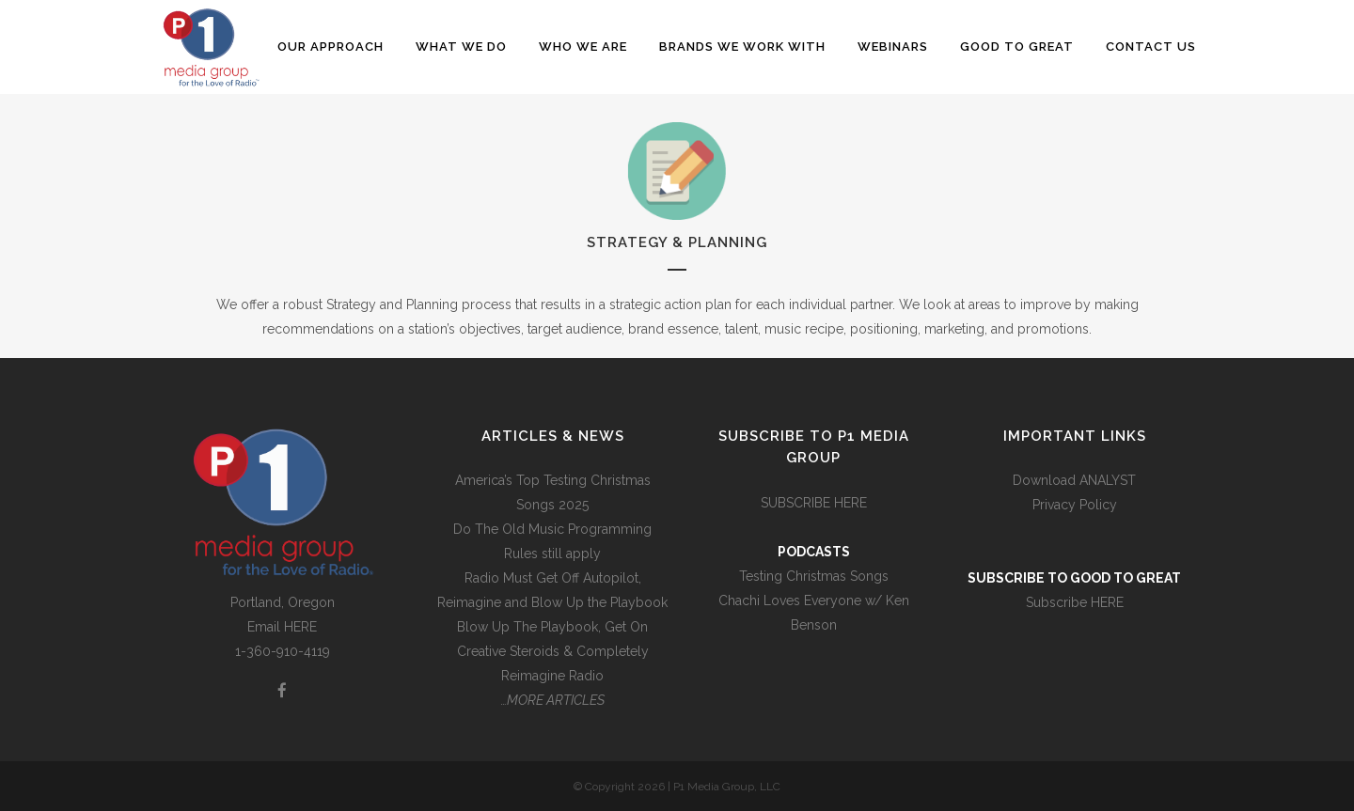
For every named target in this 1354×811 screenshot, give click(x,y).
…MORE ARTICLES (553, 700)
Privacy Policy (1074, 504)
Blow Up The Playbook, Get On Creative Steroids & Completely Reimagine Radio (553, 651)
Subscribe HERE (1075, 602)
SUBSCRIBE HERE (814, 502)
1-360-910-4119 (282, 651)
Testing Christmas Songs (814, 576)
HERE (300, 626)
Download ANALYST (1074, 480)
